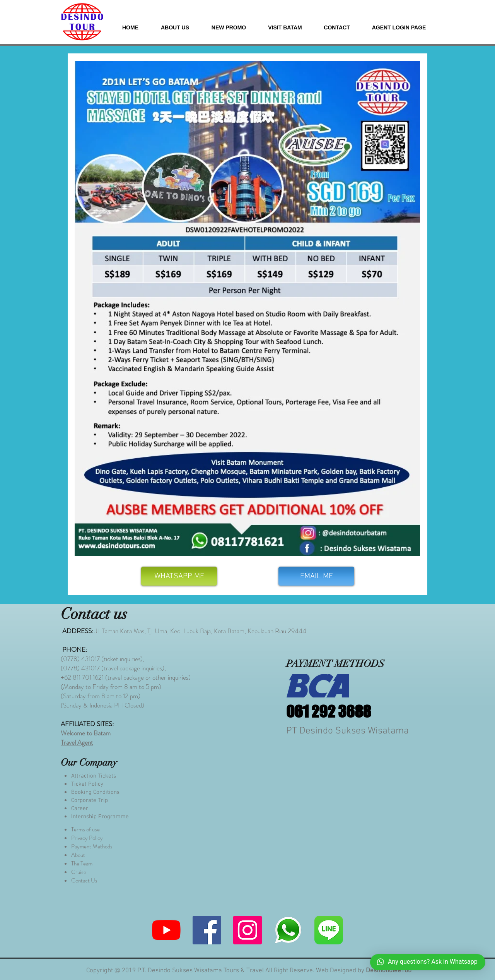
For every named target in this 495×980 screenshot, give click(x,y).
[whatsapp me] (288, 930)
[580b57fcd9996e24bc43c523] (328, 930)
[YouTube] (166, 930)
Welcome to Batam (86, 733)
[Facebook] (207, 930)
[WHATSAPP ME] (179, 576)
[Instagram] (247, 930)
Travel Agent (77, 742)
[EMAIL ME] (316, 576)
